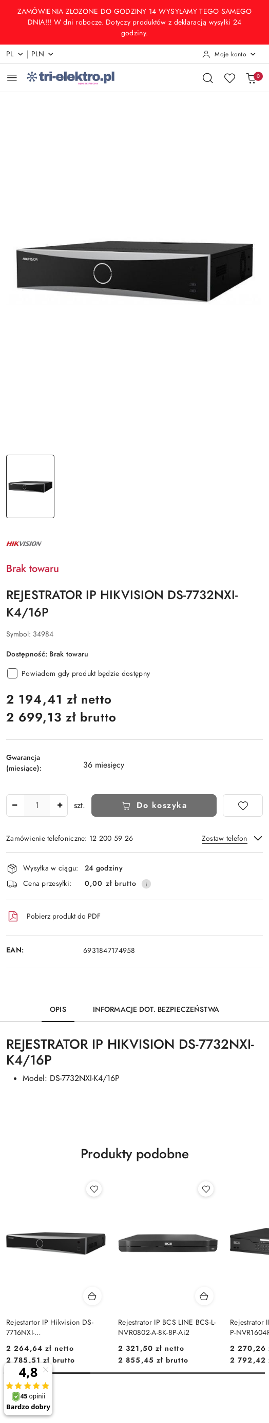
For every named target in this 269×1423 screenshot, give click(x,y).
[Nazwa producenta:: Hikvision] (24, 542)
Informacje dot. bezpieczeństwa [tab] (156, 1009)
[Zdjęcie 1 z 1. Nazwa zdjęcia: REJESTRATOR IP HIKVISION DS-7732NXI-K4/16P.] (30, 487)
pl (15, 54)
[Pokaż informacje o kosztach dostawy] (146, 883)
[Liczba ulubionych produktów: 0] (229, 78)
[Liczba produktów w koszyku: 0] (251, 78)
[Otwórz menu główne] (12, 77)
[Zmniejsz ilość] (14, 805)
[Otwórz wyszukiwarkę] (208, 78)
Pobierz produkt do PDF (53, 916)
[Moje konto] (229, 54)
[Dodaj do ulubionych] (243, 805)
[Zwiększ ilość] (59, 805)
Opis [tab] (58, 1009)
